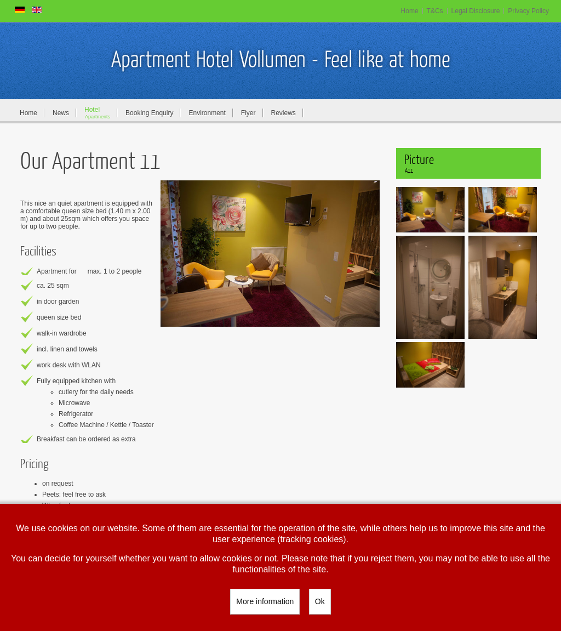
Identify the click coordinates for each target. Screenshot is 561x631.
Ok (320, 601)
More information (265, 601)
